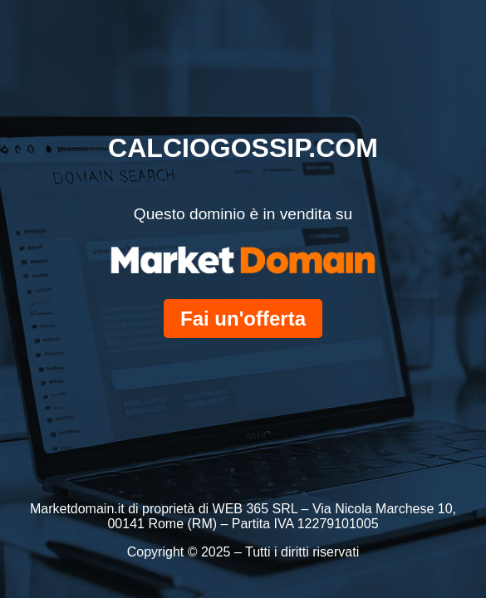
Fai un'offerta (243, 318)
